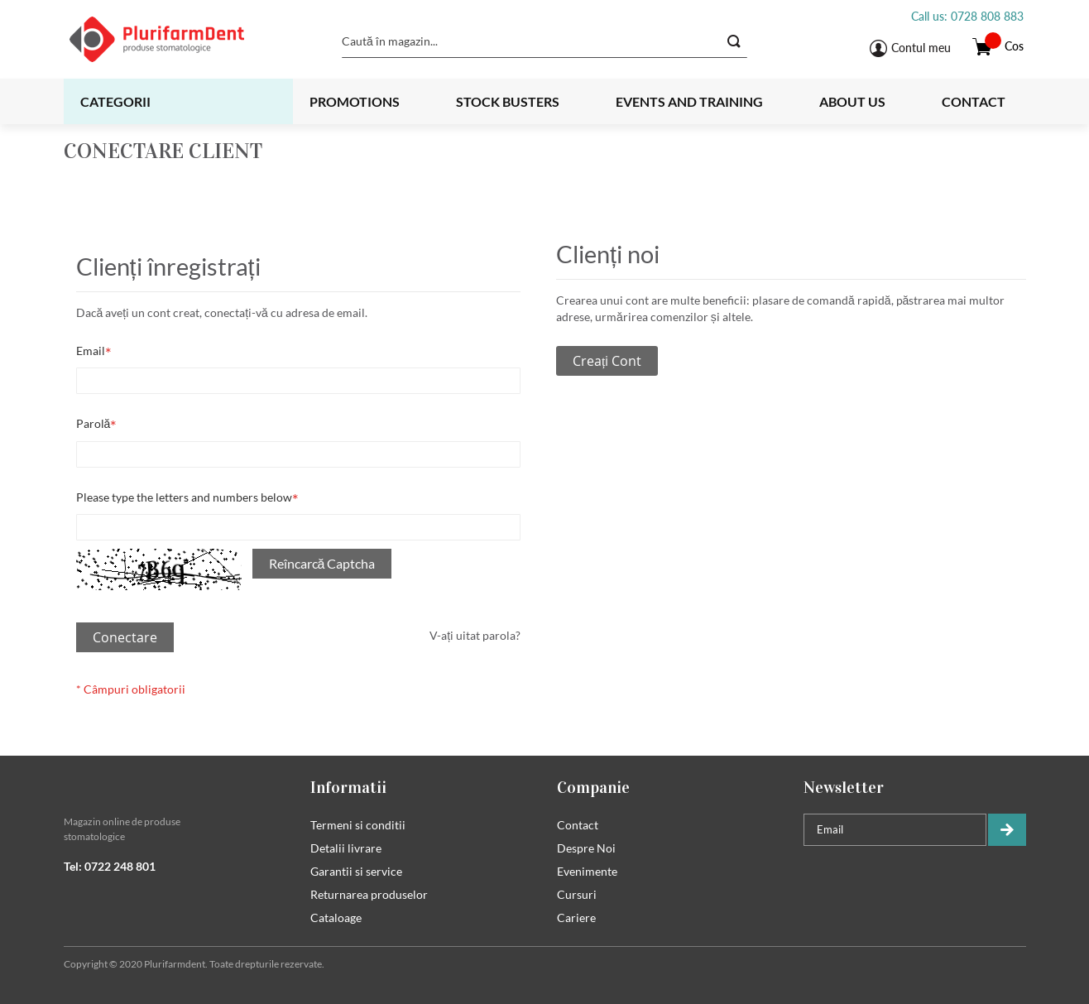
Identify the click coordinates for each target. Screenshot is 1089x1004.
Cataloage (336, 917)
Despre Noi (586, 848)
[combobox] (544, 41)
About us (852, 101)
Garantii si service (356, 871)
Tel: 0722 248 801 (110, 866)
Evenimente (587, 871)
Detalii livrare (345, 848)
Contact (973, 101)
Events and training (689, 101)
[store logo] (177, 39)
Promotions (354, 101)
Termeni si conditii (357, 825)
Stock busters (507, 101)
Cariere (576, 917)
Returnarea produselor (369, 894)
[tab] (174, 787)
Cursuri (577, 894)
